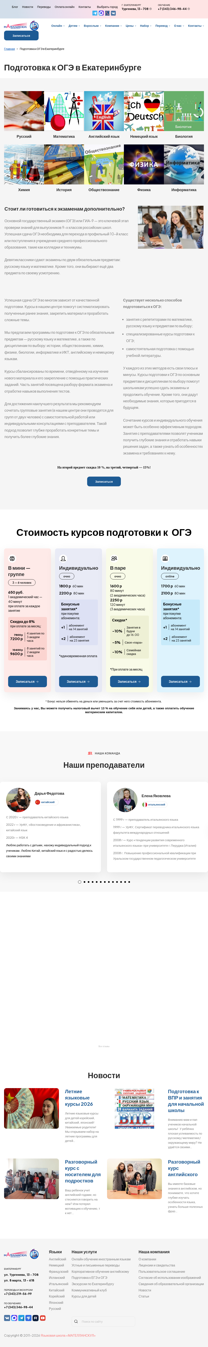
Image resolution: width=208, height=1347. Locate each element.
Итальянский (58, 1284)
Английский (57, 1259)
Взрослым (91, 25)
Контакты (85, 7)
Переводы (44, 7)
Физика (144, 189)
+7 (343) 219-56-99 (18, 1293)
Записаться (21, 35)
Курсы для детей (84, 1296)
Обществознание (104, 189)
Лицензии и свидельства (157, 1265)
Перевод (161, 25)
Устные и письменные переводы (96, 1265)
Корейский (57, 1296)
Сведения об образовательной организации (171, 1284)
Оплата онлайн (64, 7)
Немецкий (56, 1265)
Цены (130, 25)
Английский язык (104, 136)
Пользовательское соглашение (162, 1271)
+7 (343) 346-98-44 (172, 9)
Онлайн (56, 25)
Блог (15, 7)
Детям (73, 25)
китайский (48, 802)
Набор (144, 25)
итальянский (156, 804)
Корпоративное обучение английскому (100, 1271)
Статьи (144, 1296)
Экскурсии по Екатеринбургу (93, 1284)
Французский (58, 1271)
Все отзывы (104, 1046)
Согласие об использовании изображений (170, 1277)
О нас (178, 25)
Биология (184, 136)
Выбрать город (107, 7)
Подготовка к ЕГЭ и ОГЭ (89, 1277)
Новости (27, 7)
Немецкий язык (144, 136)
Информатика (183, 189)
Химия (24, 189)
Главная (9, 49)
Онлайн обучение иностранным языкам (101, 1259)
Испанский (57, 1277)
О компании (147, 1259)
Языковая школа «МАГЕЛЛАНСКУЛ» (68, 1335)
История (64, 189)
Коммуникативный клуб (89, 1290)
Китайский (56, 1290)
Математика (64, 136)
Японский (56, 1302)
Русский (24, 136)
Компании (112, 25)
